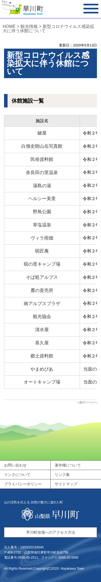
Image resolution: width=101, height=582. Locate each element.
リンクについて (17, 474)
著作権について (68, 465)
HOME (9, 26)
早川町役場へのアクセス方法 (50, 532)
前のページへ (88, 402)
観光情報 (29, 26)
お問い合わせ (15, 465)
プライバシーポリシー (23, 484)
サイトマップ (66, 484)
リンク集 (62, 474)
